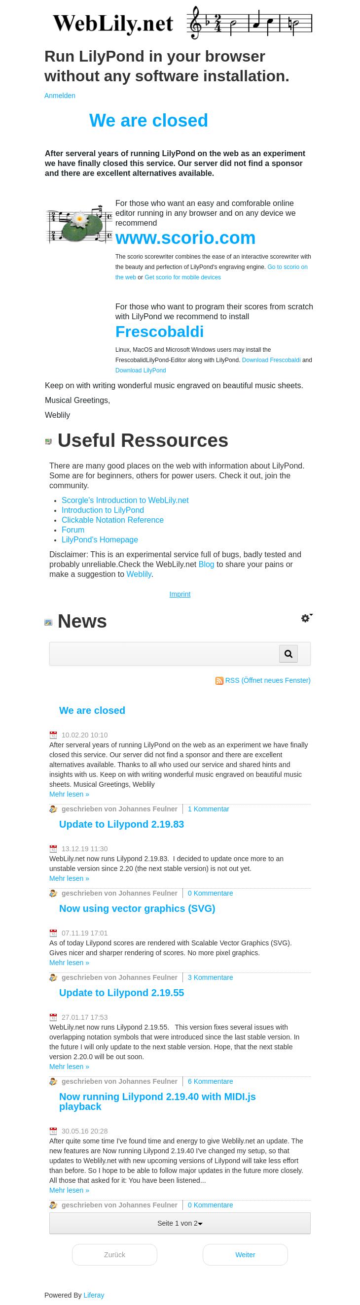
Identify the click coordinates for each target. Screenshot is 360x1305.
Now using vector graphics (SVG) (137, 908)
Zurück (114, 1255)
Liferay (93, 1295)
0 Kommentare (210, 893)
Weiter (245, 1255)
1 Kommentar (208, 809)
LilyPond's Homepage (100, 539)
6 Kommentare (210, 1081)
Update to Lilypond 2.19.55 (121, 992)
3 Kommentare (210, 977)
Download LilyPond (140, 370)
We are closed (92, 710)
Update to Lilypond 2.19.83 (121, 824)
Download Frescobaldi (270, 360)
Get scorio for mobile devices (182, 277)
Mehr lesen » (69, 794)
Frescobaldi (159, 331)
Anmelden (59, 96)
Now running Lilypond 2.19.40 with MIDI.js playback (157, 1101)
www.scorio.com (185, 238)
